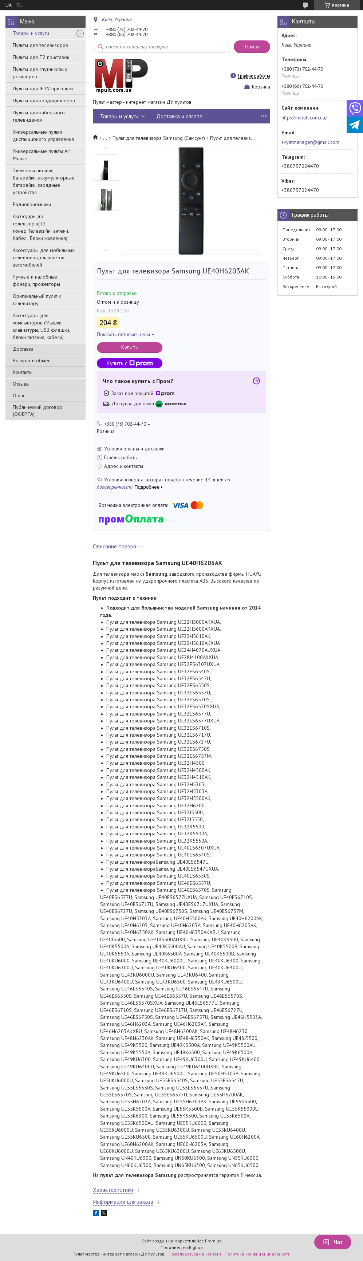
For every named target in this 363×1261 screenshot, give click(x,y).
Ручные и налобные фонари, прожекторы (36, 280)
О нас (19, 395)
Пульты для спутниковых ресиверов (40, 73)
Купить (129, 347)
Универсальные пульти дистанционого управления (43, 135)
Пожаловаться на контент (195, 1254)
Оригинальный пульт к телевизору (37, 300)
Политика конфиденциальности (258, 1254)
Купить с (130, 363)
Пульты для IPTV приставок (43, 88)
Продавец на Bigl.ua (182, 1247)
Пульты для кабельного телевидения (39, 116)
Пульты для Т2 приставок (41, 57)
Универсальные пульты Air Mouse (41, 155)
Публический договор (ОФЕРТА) (37, 410)
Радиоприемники (32, 204)
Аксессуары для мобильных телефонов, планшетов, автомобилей (44, 257)
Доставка (23, 349)
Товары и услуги (31, 33)
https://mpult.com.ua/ (304, 117)
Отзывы (21, 384)
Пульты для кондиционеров (44, 100)
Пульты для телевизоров (40, 45)
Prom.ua (213, 1241)
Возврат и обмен (32, 360)
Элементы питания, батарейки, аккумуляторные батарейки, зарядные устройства (44, 181)
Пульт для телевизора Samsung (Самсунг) (159, 138)
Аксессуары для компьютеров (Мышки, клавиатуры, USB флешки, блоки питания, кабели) (41, 326)
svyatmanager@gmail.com (310, 142)
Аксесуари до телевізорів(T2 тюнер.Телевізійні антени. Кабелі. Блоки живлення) (41, 227)
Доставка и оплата (179, 116)
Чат (333, 1242)
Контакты (22, 372)
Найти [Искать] (252, 47)
